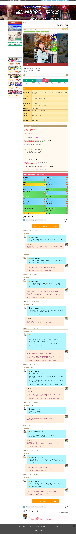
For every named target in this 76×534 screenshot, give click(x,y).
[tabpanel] (38, 12)
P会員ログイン (14, 22)
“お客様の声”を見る (41, 526)
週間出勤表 (29, 526)
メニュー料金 (34, 526)
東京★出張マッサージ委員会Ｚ (38, 530)
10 (45, 220)
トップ (19, 526)
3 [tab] (39, 19)
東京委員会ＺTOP (26, 22)
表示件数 (66, 219)
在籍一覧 (23, 526)
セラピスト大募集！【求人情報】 (52, 526)
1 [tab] (36, 19)
